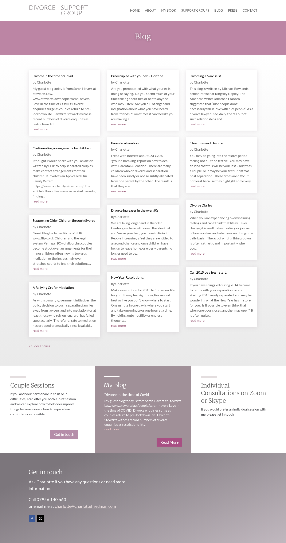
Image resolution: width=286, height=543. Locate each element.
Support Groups (195, 10)
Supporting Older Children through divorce (64, 220)
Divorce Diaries (201, 205)
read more (40, 129)
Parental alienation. (125, 143)
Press (232, 10)
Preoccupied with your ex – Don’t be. (137, 76)
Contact (250, 10)
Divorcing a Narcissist (205, 76)
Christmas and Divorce (206, 143)
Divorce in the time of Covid (53, 76)
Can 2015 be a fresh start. (208, 272)
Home (135, 10)
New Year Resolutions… (128, 277)
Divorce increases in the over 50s (134, 210)
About (150, 10)
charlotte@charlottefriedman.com (85, 506)
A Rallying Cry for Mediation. (53, 287)
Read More (169, 442)
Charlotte (44, 82)
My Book (168, 10)
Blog (218, 10)
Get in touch (64, 434)
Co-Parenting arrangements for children (62, 148)
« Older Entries (39, 346)
